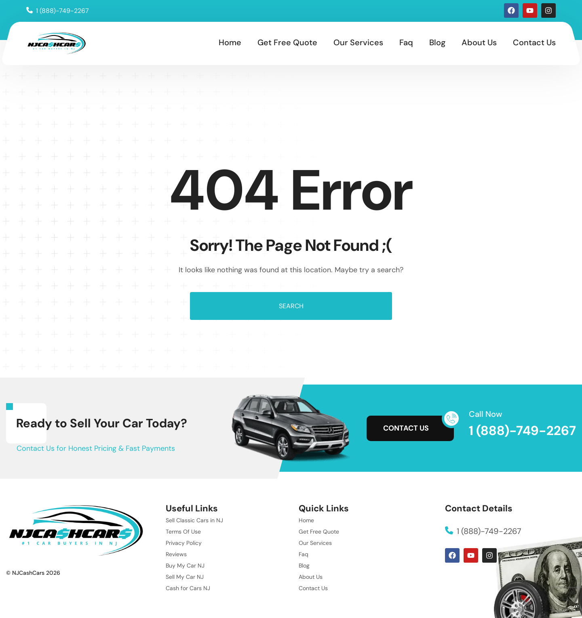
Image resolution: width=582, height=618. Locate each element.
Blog (437, 42)
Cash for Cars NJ (188, 588)
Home (230, 42)
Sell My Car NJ (185, 576)
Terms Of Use (183, 531)
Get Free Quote (287, 42)
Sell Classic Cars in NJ (194, 520)
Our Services (358, 42)
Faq (406, 42)
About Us (479, 42)
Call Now (485, 414)
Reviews (176, 554)
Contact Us (534, 42)
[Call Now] (451, 418)
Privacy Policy (184, 543)
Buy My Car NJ (185, 565)
